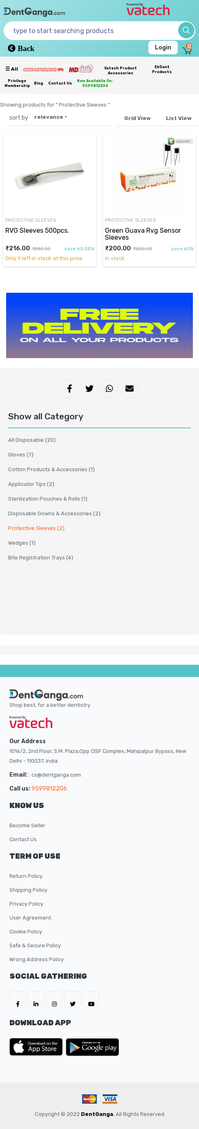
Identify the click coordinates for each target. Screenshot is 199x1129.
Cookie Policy (25, 932)
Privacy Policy (26, 904)
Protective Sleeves (30, 220)
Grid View (137, 118)
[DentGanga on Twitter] (73, 999)
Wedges (22, 543)
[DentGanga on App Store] (37, 1047)
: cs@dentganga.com (55, 775)
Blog (38, 83)
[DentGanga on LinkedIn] (36, 999)
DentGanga (97, 1114)
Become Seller (27, 825)
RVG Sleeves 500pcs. (37, 230)
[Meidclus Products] (81, 69)
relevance (48, 117)
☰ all (11, 69)
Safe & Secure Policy (35, 945)
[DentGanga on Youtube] (91, 999)
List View (179, 118)
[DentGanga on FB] (17, 999)
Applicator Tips (31, 484)
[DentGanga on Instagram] (54, 999)
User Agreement (30, 918)
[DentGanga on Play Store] (92, 1047)
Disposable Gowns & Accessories (54, 513)
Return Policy (25, 876)
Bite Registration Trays (40, 557)
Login (163, 47)
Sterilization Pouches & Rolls (47, 499)
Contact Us (60, 83)
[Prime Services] (43, 69)
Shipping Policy (28, 890)
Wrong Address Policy (36, 959)
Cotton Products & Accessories (51, 469)
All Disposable (32, 440)
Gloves (21, 455)
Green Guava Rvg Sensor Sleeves (143, 234)
